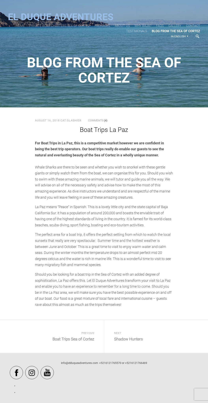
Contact (193, 26)
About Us (122, 26)
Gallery (174, 26)
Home (20, 26)
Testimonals (136, 31)
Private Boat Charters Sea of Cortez (59, 26)
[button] (179, 36)
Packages (102, 26)
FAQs (160, 26)
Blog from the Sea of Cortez (176, 31)
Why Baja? (143, 26)
